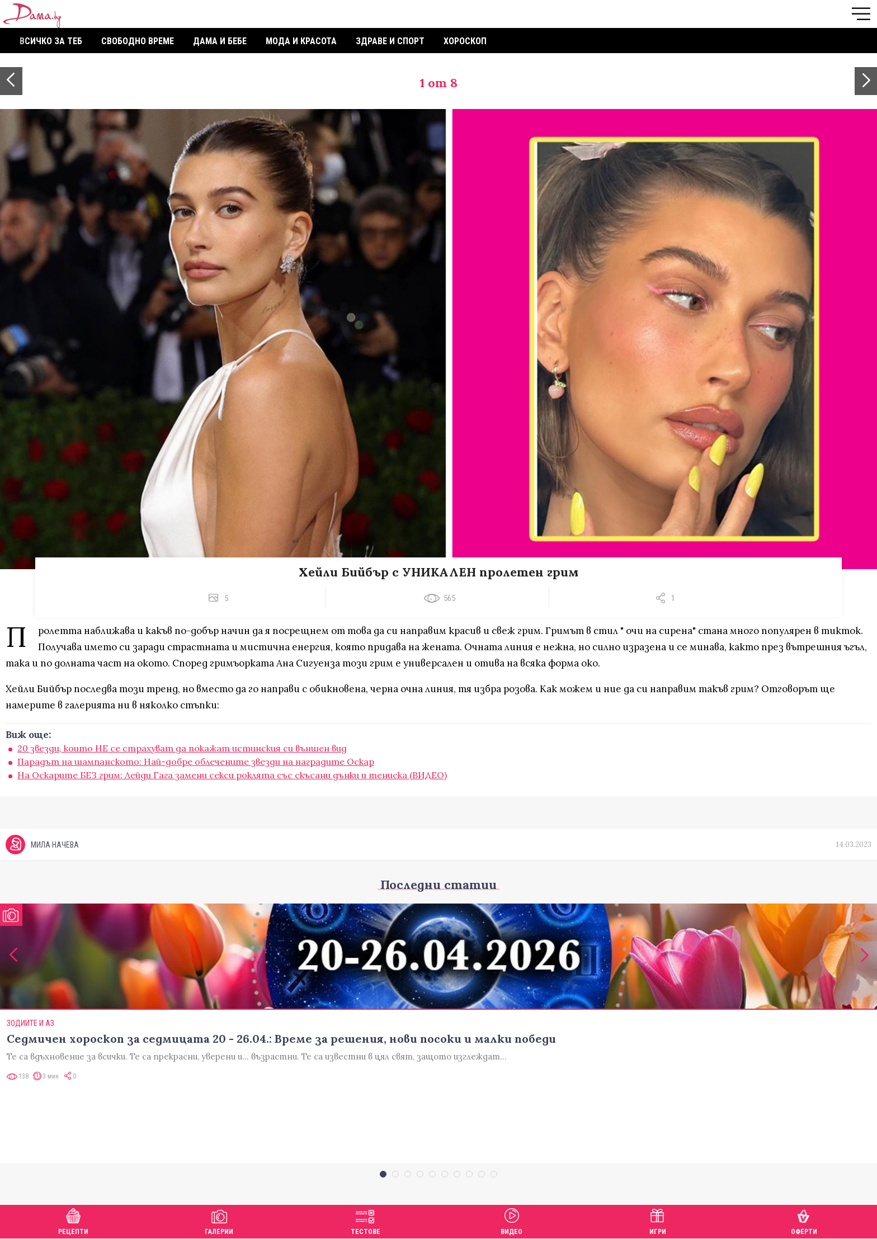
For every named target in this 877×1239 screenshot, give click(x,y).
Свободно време (137, 41)
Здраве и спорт (390, 41)
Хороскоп (465, 41)
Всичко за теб (51, 41)
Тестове (365, 1220)
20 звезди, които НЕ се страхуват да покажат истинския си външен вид (182, 748)
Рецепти (73, 1220)
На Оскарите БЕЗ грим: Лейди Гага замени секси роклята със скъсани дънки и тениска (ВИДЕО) (232, 775)
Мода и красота (301, 41)
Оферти (804, 1220)
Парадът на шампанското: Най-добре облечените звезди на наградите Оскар (195, 761)
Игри (657, 1220)
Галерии (219, 1220)
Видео (511, 1220)
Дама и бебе (220, 41)
